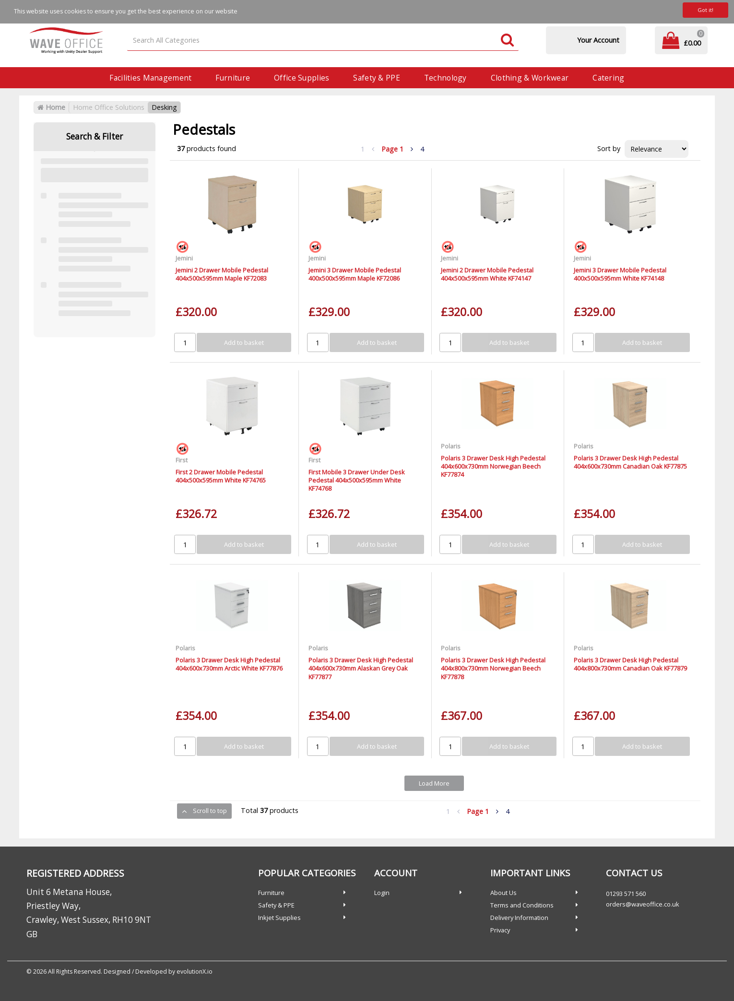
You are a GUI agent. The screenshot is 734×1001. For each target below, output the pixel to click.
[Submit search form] (507, 40)
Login (382, 892)
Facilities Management (150, 77)
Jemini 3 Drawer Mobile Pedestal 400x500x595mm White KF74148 (620, 274)
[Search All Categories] (323, 40)
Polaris (451, 446)
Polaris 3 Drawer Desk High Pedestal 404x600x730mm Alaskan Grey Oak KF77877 (360, 668)
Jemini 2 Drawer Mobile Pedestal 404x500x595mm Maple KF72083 (222, 274)
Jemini (184, 258)
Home (51, 107)
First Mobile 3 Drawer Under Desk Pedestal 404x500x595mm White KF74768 (356, 480)
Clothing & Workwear (529, 77)
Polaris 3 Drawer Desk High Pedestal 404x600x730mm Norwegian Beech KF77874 (493, 466)
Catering (608, 77)
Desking (164, 107)
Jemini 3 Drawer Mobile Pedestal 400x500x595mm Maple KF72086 (354, 274)
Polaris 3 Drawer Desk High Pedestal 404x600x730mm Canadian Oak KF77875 (630, 462)
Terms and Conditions (522, 905)
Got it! (705, 9)
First (182, 460)
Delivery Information (519, 917)
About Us (503, 892)
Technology (445, 77)
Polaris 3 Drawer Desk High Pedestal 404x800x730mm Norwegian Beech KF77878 (493, 668)
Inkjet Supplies (279, 917)
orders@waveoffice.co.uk (642, 904)
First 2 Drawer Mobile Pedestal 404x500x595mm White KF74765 (221, 476)
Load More (434, 783)
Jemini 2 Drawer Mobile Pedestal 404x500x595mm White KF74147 (487, 274)
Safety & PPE (376, 77)
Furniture (232, 77)
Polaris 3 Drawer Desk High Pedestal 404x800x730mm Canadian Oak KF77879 (630, 664)
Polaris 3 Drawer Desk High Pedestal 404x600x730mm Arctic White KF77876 (229, 664)
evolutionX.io (195, 971)
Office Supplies (301, 77)
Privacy (500, 930)
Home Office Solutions (108, 107)
